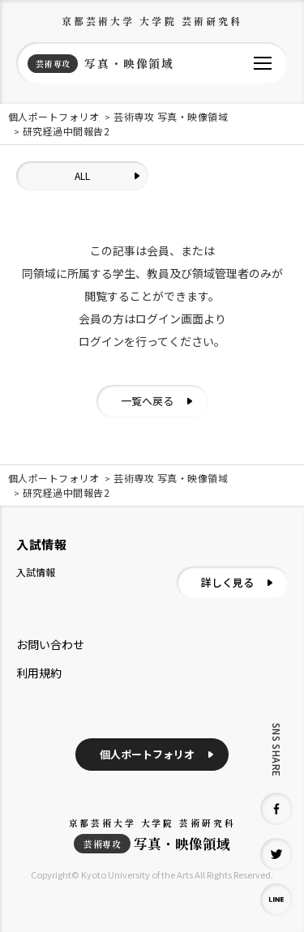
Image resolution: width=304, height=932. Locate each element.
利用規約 (39, 673)
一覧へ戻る (147, 400)
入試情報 (35, 572)
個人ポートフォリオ (147, 754)
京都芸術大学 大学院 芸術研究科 (152, 21)
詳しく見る (227, 582)
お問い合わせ (50, 644)
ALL (82, 175)
